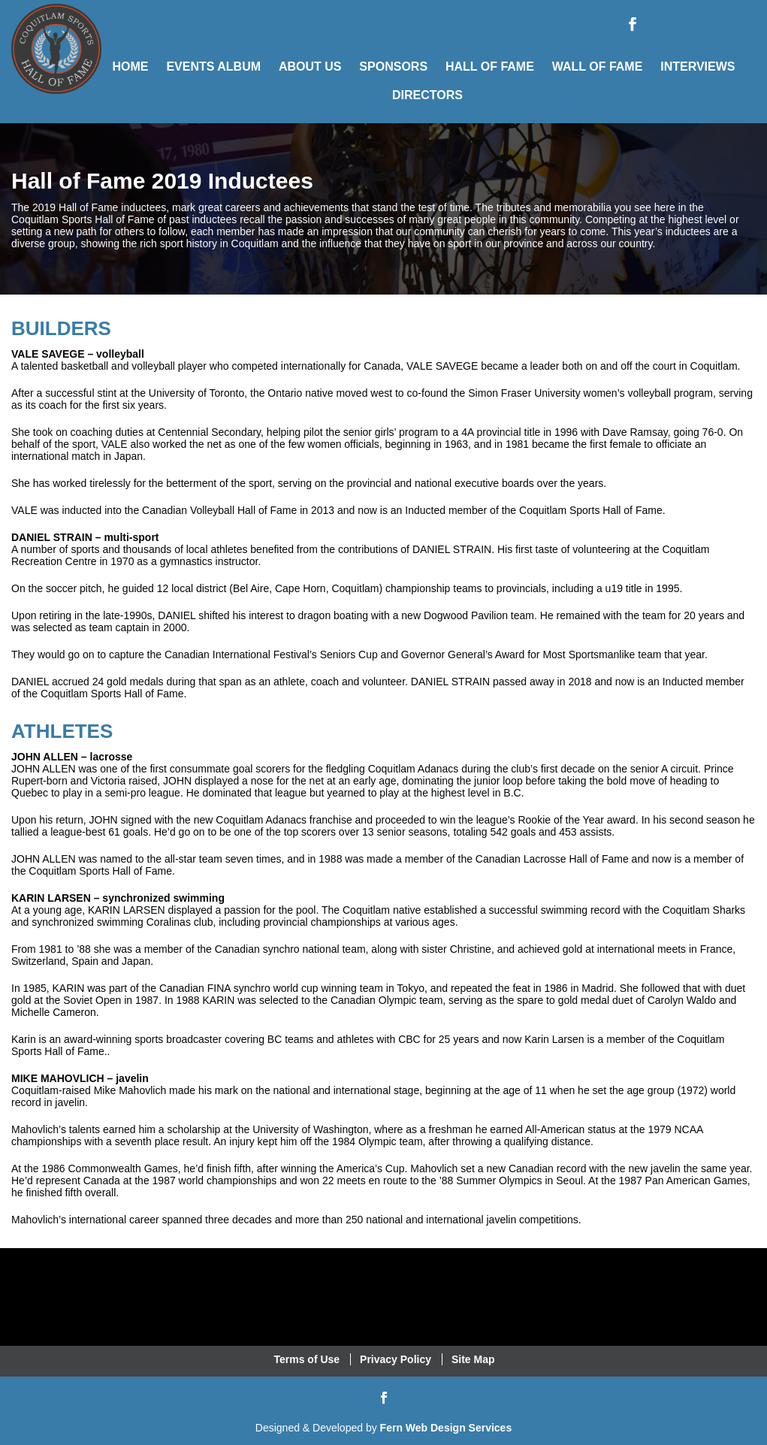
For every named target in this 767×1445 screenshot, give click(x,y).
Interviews (697, 66)
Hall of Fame (489, 66)
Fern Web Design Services (446, 1428)
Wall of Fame (597, 66)
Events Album (213, 66)
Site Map (473, 1359)
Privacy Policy (395, 1359)
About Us (310, 66)
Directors (427, 95)
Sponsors (393, 66)
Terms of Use (307, 1359)
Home (130, 66)
